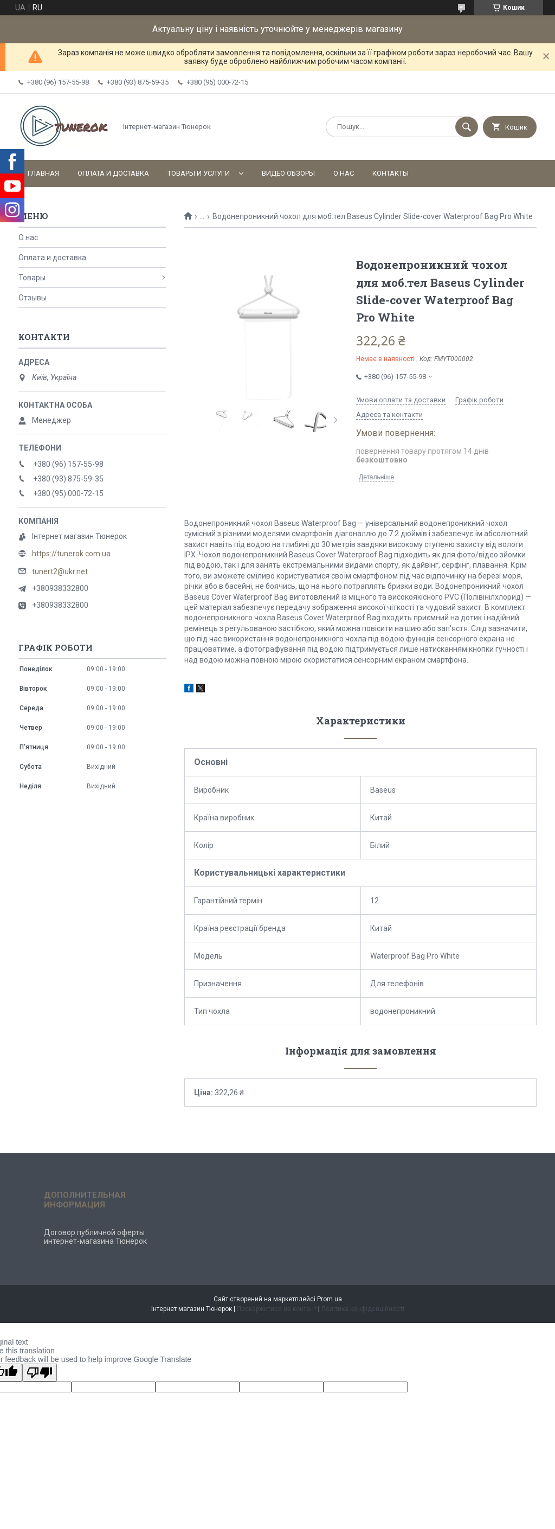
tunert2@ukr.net (60, 571)
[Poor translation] (39, 1373)
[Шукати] (466, 127)
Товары (32, 277)
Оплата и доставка (113, 173)
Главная (43, 173)
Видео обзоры (288, 173)
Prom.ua (329, 1299)
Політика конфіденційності (362, 1309)
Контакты (390, 173)
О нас (343, 173)
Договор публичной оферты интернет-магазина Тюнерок (95, 1236)
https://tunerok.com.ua (71, 553)
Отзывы (32, 297)
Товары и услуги (198, 173)
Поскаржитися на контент (277, 1309)
